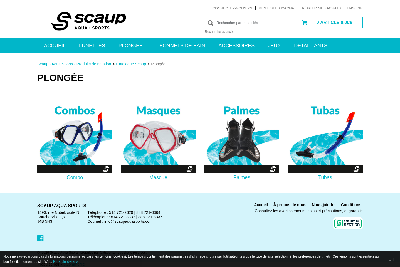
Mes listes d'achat (277, 8)
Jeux (274, 45)
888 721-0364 (148, 212)
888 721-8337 (150, 217)
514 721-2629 (121, 212)
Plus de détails (65, 261)
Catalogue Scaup (131, 64)
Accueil (55, 45)
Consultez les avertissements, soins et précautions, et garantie (309, 211)
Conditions (351, 204)
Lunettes (92, 45)
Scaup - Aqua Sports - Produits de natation (74, 64)
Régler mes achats (321, 8)
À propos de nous (289, 204)
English (355, 8)
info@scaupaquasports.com (128, 221)
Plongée (132, 45)
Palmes (241, 177)
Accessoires (236, 45)
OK (391, 259)
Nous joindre (324, 204)
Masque (158, 177)
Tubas (325, 177)
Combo (75, 177)
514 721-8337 (123, 217)
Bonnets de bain (182, 45)
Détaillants (310, 45)
